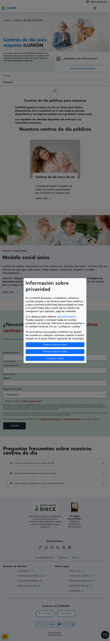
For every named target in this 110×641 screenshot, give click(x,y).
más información (66, 316)
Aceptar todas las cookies (55, 344)
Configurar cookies (55, 358)
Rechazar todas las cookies (55, 351)
